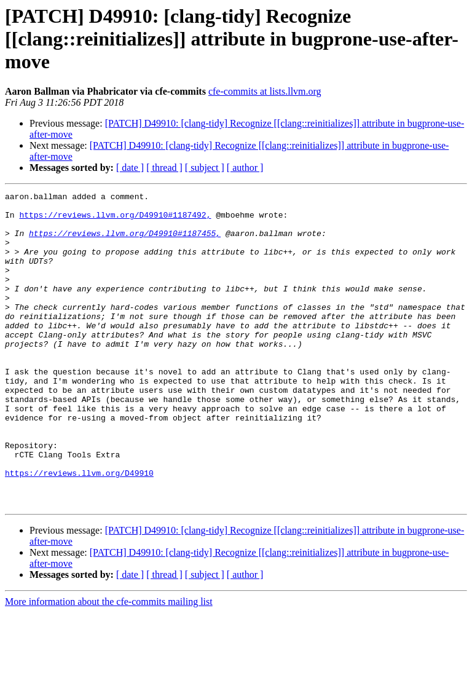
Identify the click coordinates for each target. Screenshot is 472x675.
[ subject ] (204, 167)
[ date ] (130, 167)
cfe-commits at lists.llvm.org (264, 91)
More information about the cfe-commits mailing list (109, 664)
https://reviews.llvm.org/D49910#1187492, (115, 220)
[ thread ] (164, 167)
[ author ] (245, 167)
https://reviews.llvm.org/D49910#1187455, (125, 242)
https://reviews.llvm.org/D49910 (79, 529)
